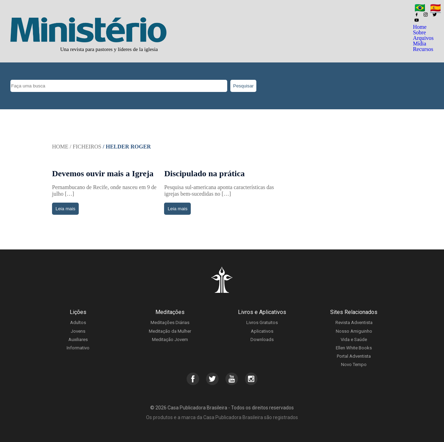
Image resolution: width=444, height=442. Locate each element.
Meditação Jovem (170, 339)
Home (419, 27)
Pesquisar (243, 85)
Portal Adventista (354, 356)
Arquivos (423, 38)
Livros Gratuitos (262, 322)
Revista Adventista (354, 322)
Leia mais (65, 208)
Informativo (78, 347)
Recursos (423, 49)
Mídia (419, 43)
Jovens (78, 331)
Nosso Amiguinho (354, 331)
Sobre (419, 32)
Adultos (78, 322)
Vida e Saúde (354, 339)
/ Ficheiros (85, 147)
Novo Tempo (354, 364)
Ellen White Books (354, 347)
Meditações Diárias (170, 322)
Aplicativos (262, 331)
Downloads (262, 339)
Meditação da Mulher (170, 331)
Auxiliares (78, 339)
